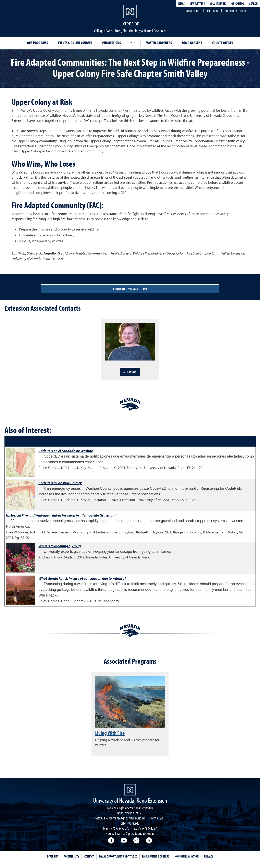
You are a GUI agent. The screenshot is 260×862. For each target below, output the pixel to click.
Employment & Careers (155, 856)
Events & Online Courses (75, 42)
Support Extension (235, 11)
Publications (111, 42)
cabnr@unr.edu (130, 823)
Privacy (208, 856)
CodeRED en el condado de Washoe (65, 450)
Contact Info (193, 11)
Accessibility (71, 856)
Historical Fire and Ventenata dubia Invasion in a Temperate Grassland (60, 515)
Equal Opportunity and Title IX (118, 856)
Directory (212, 11)
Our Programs (37, 42)
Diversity (52, 856)
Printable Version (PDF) (130, 289)
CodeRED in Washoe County (60, 483)
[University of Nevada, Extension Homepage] (130, 789)
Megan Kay (129, 372)
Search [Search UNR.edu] (253, 3)
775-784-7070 (120, 828)
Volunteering (218, 3)
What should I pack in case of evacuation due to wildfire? (82, 578)
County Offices (222, 42)
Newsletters (197, 3)
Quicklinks (237, 3)
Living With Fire (110, 732)
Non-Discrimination (187, 856)
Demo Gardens (192, 42)
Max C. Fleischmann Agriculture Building (120, 817)
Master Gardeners (159, 42)
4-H (133, 42)
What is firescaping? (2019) (59, 546)
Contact (89, 856)
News (181, 3)
